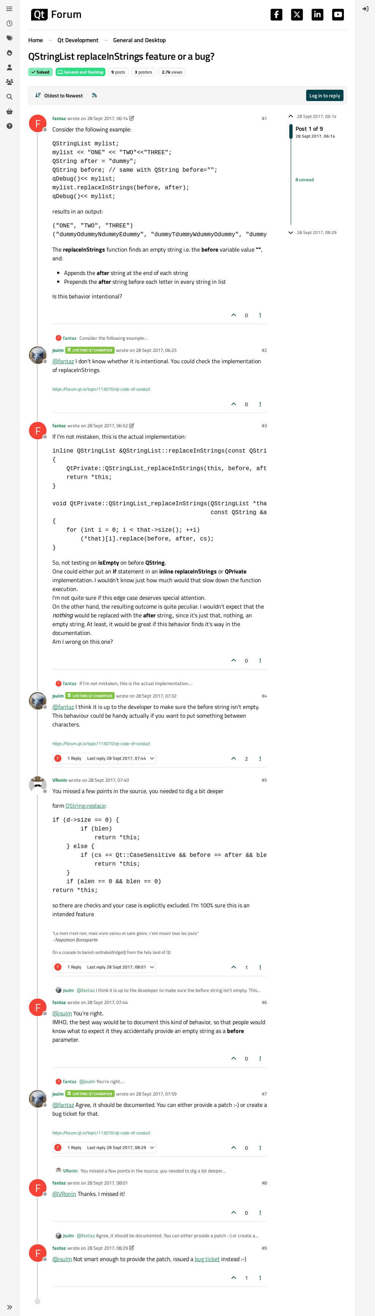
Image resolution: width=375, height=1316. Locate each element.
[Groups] (9, 82)
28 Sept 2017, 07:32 (156, 695)
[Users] (9, 67)
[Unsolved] (9, 126)
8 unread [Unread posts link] (305, 179)
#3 (264, 425)
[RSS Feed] (94, 95)
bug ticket (207, 1258)
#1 (264, 118)
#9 (264, 1248)
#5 (264, 780)
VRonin (59, 780)
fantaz (59, 118)
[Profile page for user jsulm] (38, 355)
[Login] (365, 9)
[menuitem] (365, 9)
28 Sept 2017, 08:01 (107, 1182)
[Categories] (9, 9)
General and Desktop (80, 71)
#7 (264, 1093)
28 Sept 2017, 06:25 (156, 350)
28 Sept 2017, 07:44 (107, 1002)
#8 (264, 1182)
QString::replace (85, 805)
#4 (264, 695)
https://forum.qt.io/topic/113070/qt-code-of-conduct (101, 389)
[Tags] (9, 38)
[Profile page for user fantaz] (38, 123)
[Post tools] (260, 315)
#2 (264, 350)
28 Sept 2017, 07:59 (156, 1093)
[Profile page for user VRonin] (38, 785)
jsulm (58, 350)
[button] (9, 1307)
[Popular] (9, 53)
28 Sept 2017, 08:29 (107, 1248)
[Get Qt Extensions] (9, 111)
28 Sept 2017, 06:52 (107, 425)
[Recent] (9, 23)
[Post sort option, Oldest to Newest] (58, 95)
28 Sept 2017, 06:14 (107, 118)
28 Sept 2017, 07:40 (108, 780)
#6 (264, 1002)
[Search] (9, 97)
